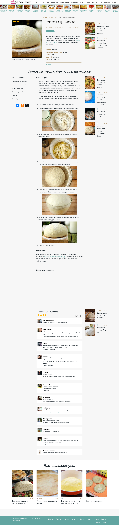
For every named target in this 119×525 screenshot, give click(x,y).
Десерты (54, 2)
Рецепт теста (50, 31)
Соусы (107, 2)
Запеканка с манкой (83, 11)
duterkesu (48, 64)
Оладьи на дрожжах (51, 11)
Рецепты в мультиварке (59, 11)
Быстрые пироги (107, 11)
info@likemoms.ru (16, 520)
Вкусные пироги (11, 11)
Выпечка (36, 2)
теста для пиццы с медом (53, 412)
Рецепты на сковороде (67, 11)
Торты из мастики (43, 11)
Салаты (99, 2)
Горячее (45, 2)
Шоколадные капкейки (3, 11)
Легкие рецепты (115, 11)
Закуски (74, 2)
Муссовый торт (91, 11)
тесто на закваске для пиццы (55, 256)
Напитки (90, 2)
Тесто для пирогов (35, 11)
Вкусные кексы (27, 11)
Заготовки (64, 2)
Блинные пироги (75, 11)
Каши (82, 2)
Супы (114, 2)
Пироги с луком (99, 11)
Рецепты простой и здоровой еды (21, 2)
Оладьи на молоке (20, 11)
